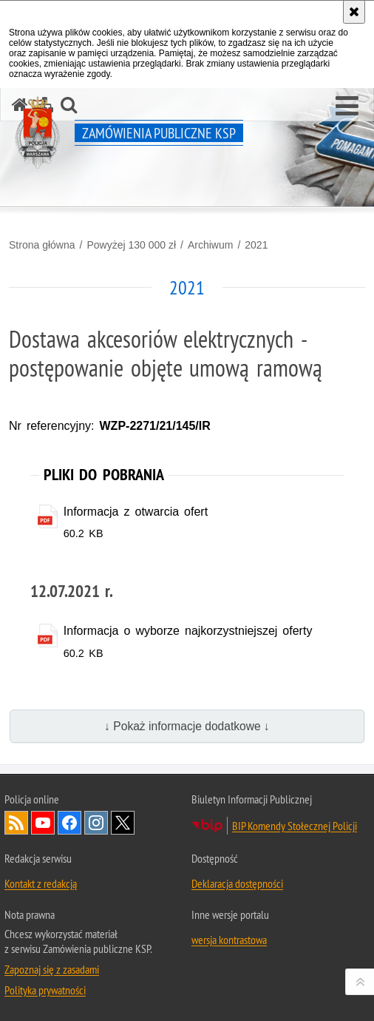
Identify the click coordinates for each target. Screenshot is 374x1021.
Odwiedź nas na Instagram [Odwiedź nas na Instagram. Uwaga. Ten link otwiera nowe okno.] (96, 823)
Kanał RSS (16, 823)
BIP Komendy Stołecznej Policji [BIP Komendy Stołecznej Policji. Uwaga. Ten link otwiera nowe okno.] (294, 825)
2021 (256, 245)
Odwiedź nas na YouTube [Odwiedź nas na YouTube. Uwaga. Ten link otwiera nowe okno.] (43, 823)
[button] (347, 106)
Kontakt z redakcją (40, 883)
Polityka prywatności (45, 990)
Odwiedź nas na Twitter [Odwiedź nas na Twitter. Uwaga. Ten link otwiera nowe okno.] (123, 823)
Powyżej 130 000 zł (131, 245)
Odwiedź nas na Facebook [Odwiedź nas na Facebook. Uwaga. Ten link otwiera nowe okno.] (69, 823)
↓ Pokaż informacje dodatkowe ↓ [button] (187, 726)
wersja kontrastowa (229, 939)
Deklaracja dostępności (237, 883)
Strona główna (42, 245)
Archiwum (210, 245)
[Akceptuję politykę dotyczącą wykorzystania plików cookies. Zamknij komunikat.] (354, 12)
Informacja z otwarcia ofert (136, 511)
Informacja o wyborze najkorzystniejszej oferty (188, 630)
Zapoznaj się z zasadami (51, 969)
